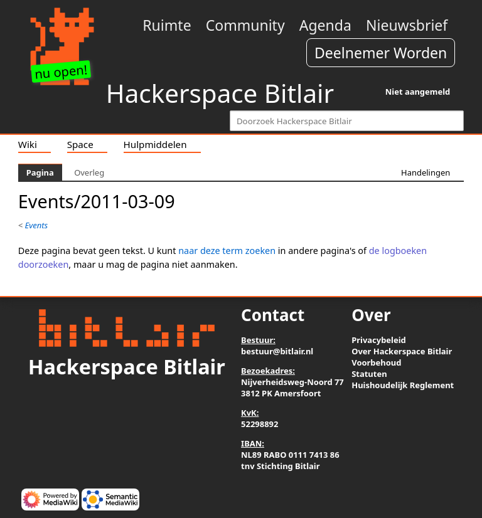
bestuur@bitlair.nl (277, 351)
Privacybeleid (378, 340)
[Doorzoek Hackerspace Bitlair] (347, 120)
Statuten (369, 373)
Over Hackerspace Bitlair (401, 351)
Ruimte (166, 25)
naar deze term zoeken (227, 250)
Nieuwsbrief (406, 25)
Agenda (325, 25)
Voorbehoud (376, 362)
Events (36, 225)
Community (245, 25)
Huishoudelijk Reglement (402, 385)
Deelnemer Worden (380, 53)
